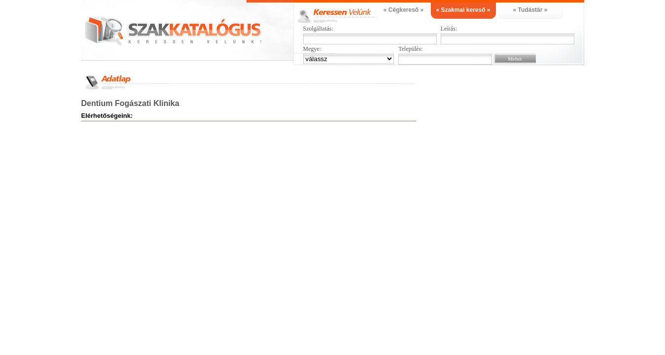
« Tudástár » (530, 9)
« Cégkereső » (403, 9)
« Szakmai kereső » (463, 9)
